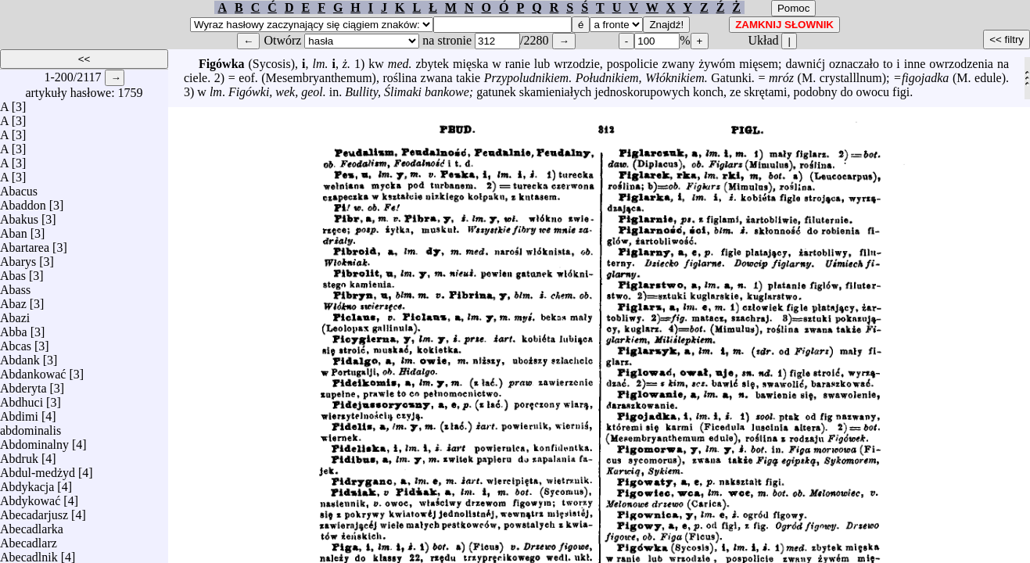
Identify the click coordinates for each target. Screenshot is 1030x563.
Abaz (13, 300)
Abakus (19, 215)
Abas (13, 271)
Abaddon (23, 201)
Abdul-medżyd (37, 468)
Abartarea (24, 243)
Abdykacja (27, 482)
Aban (13, 229)
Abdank (20, 356)
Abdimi (19, 412)
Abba (13, 328)
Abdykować (30, 497)
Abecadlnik (29, 553)
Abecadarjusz (34, 511)
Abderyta (23, 384)
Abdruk (19, 454)
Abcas (15, 342)
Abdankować (33, 370)
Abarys (18, 257)
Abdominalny (34, 440)
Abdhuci (21, 398)
